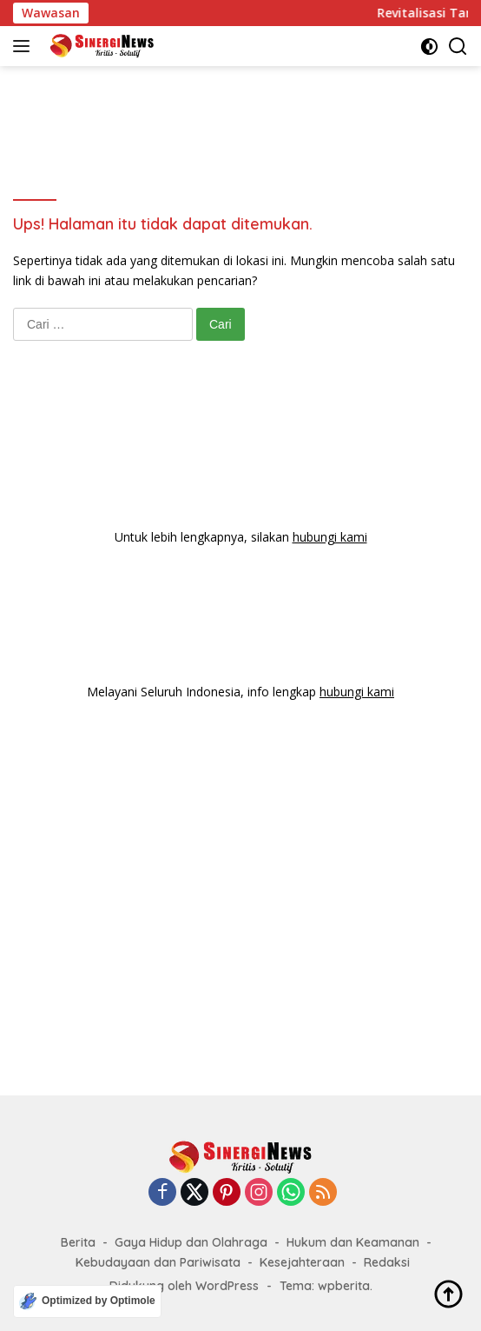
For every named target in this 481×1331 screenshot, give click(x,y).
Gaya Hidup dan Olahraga (191, 1242)
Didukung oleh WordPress (184, 1286)
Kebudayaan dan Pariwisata (158, 1262)
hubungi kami (330, 537)
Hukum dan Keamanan (353, 1242)
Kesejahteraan (302, 1262)
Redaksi (387, 1262)
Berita (78, 1242)
